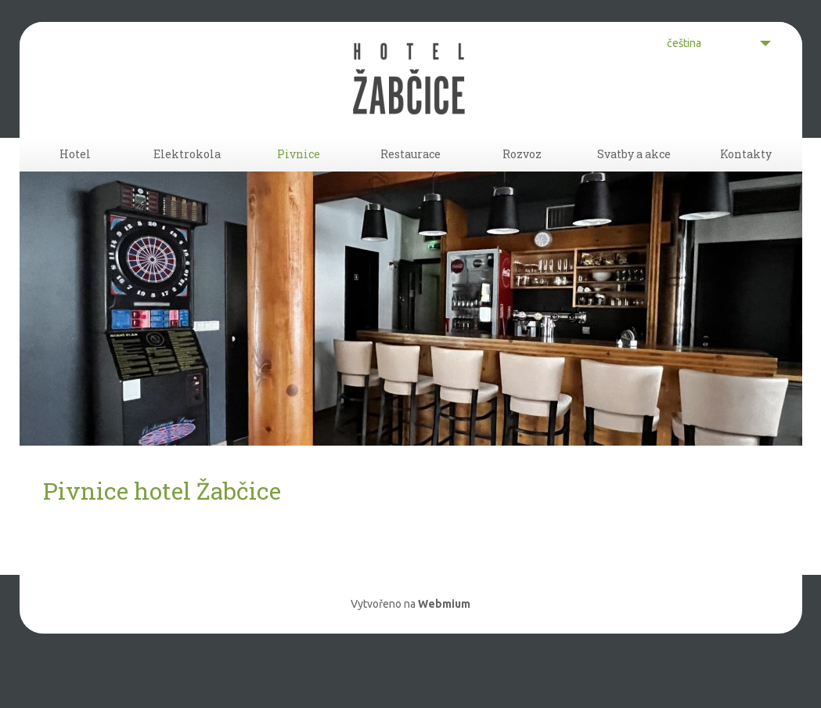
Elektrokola (187, 176)
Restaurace (410, 176)
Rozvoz (522, 176)
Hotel (75, 176)
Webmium (444, 647)
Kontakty (746, 176)
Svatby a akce (634, 176)
